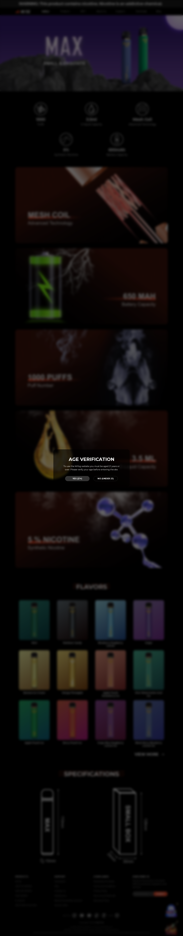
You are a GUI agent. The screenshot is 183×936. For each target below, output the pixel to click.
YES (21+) (77, 478)
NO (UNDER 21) (106, 478)
